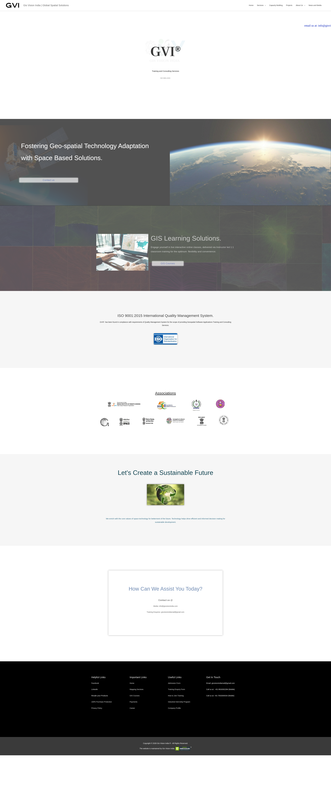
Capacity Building (276, 5)
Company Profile (174, 708)
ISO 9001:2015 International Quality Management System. (165, 316)
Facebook (95, 683)
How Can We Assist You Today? (165, 589)
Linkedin (94, 689)
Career (132, 708)
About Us (299, 5)
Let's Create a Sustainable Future (165, 472)
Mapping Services (136, 689)
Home (251, 5)
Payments (133, 702)
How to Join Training (176, 696)
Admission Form (174, 683)
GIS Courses (135, 696)
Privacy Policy (96, 708)
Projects (289, 5)
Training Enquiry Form (176, 689)
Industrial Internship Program (179, 702)
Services (260, 5)
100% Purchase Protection (101, 702)
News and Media (315, 5)
